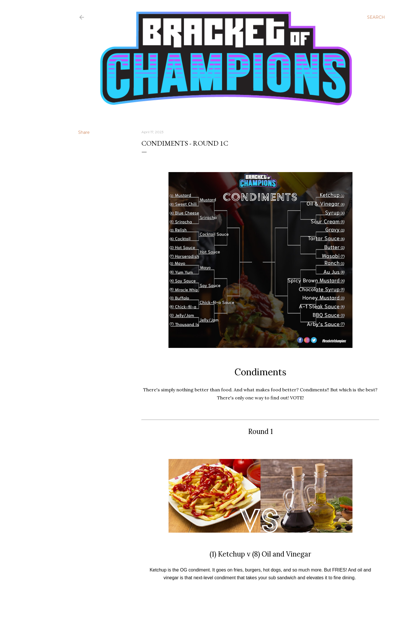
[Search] (376, 17)
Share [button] (84, 132)
